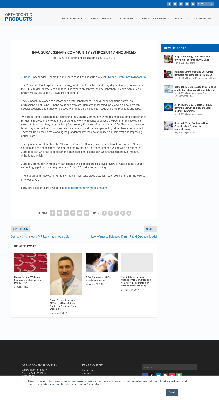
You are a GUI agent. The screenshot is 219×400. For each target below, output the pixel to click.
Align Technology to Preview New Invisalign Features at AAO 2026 (192, 55)
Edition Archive (202, 15)
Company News (194, 90)
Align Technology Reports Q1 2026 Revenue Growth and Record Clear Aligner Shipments (193, 104)
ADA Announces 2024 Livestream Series (98, 275)
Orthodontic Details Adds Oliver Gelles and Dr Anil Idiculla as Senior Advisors (195, 85)
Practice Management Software (201, 74)
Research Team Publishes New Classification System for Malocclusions (191, 122)
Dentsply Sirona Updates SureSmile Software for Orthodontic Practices (193, 70)
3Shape (25, 73)
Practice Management (154, 15)
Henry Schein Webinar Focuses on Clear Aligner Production (28, 276)
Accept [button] (172, 392)
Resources (180, 15)
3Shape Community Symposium (126, 73)
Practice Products (101, 15)
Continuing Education (82, 54)
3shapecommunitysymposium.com (85, 184)
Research (191, 129)
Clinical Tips (127, 15)
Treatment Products (72, 15)
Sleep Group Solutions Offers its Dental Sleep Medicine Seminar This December (63, 301)
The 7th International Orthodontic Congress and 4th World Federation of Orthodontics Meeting (136, 278)
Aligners (191, 59)
